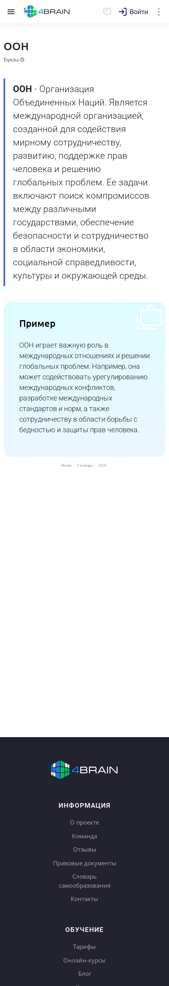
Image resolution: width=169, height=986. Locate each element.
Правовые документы (84, 863)
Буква (14, 59)
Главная (47, 11)
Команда (84, 836)
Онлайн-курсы (84, 960)
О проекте (84, 822)
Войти (139, 12)
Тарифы (84, 946)
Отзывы (84, 849)
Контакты (84, 899)
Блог (84, 973)
